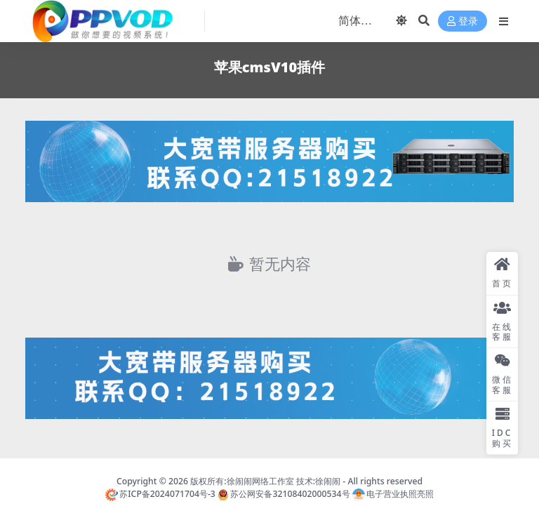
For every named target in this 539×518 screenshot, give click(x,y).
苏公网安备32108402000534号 (284, 494)
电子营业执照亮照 (393, 494)
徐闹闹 (327, 481)
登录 (462, 21)
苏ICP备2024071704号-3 (160, 494)
